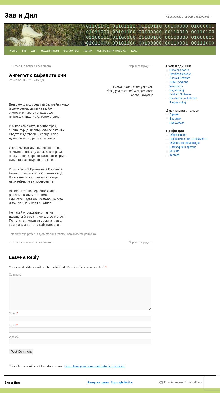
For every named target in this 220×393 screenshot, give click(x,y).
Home (13, 50)
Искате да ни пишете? (112, 50)
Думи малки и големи (52, 234)
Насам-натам (50, 50)
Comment (15, 274)
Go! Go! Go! (71, 50)
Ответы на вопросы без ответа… (31, 66)
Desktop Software (180, 74)
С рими (174, 114)
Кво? (134, 50)
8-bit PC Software (180, 94)
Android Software (180, 78)
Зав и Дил (21, 15)
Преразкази (177, 122)
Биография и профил (183, 147)
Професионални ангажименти (188, 138)
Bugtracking (177, 90)
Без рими (175, 118)
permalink (90, 234)
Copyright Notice (122, 382)
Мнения (174, 151)
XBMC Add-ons (179, 82)
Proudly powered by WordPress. (183, 382)
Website (14, 337)
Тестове (175, 155)
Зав (24, 50)
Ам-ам (88, 50)
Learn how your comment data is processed (94, 366)
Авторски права (98, 382)
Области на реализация (185, 143)
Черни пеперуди (141, 66)
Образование (178, 134)
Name (13, 313)
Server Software (179, 70)
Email (13, 325)
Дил (34, 50)
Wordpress (176, 86)
